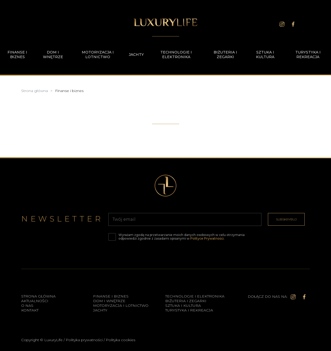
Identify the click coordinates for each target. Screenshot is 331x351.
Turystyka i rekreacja (308, 54)
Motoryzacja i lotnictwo (98, 54)
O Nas (27, 305)
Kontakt (30, 310)
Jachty (136, 54)
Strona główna (38, 296)
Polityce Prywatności (207, 238)
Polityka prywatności (84, 340)
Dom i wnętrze (53, 54)
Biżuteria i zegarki (225, 54)
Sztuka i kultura (265, 54)
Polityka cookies (120, 340)
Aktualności (34, 301)
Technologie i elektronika (176, 54)
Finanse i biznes (17, 54)
